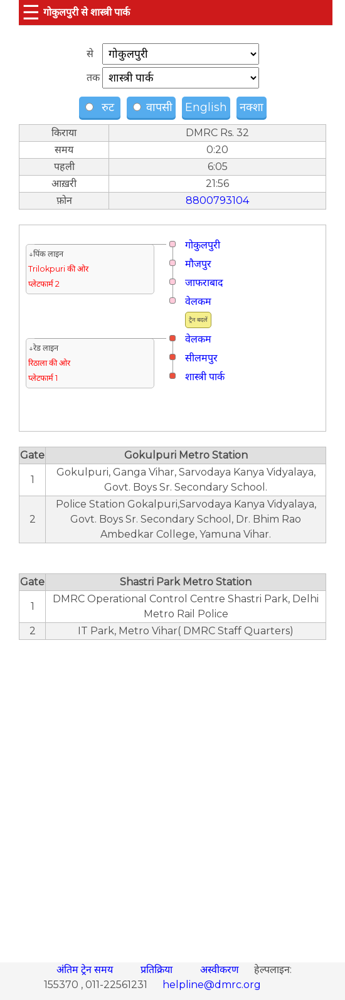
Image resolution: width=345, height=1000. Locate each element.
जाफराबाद (204, 283)
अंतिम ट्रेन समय (85, 970)
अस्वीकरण (221, 970)
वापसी (152, 107)
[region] (172, 794)
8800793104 (217, 200)
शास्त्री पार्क (205, 377)
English (206, 107)
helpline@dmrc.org (211, 985)
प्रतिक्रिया (158, 970)
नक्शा (251, 107)
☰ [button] (31, 12)
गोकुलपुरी (202, 245)
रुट (101, 107)
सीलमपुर (201, 358)
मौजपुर (198, 264)
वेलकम (198, 301)
